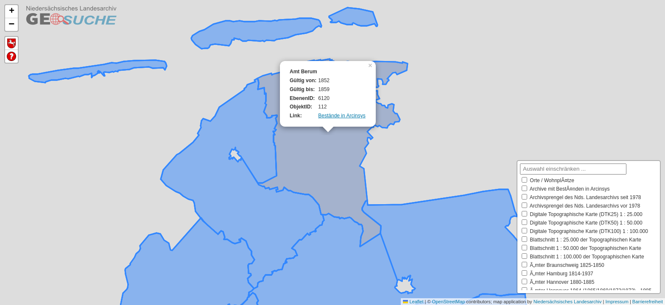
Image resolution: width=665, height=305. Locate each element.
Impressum (616, 301)
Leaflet (413, 301)
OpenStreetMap (448, 301)
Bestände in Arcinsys (341, 116)
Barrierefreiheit (647, 301)
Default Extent (11, 43)
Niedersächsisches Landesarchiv (568, 301)
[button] (371, 65)
